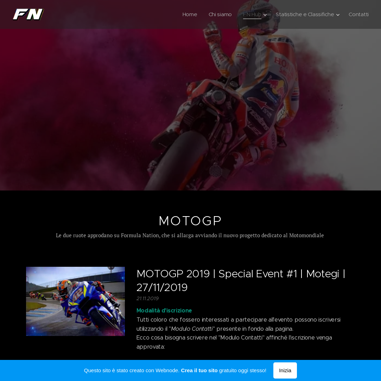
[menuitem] (187, 14)
